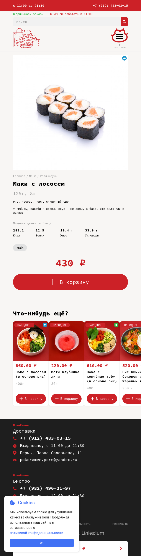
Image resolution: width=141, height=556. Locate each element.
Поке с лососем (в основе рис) (31, 374)
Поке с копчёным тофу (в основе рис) (102, 376)
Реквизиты (120, 524)
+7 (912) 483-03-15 (110, 5)
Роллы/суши (48, 176)
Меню (32, 176)
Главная (19, 176)
